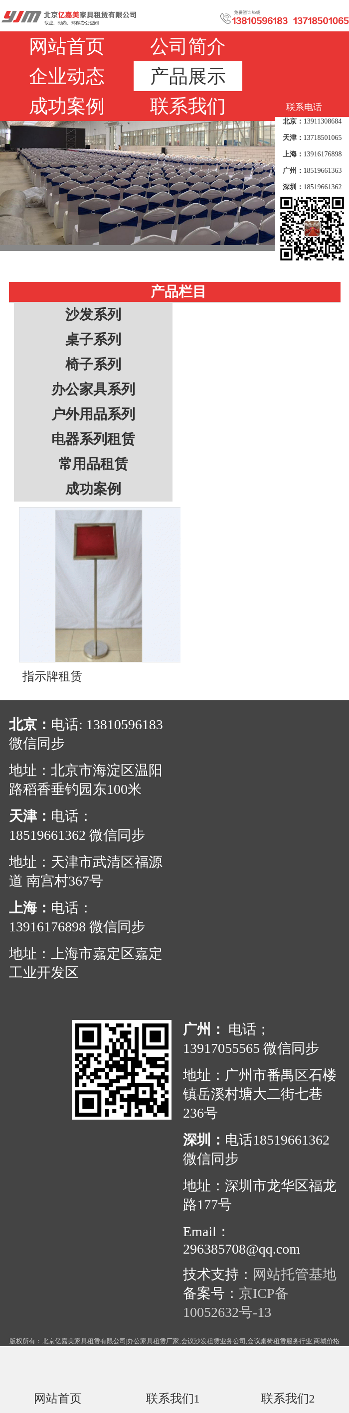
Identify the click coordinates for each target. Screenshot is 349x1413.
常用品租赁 (93, 464)
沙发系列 (93, 314)
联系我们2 (288, 1398)
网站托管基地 (295, 1274)
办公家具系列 (93, 389)
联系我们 (188, 106)
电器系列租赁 (93, 439)
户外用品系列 (93, 414)
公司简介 (188, 46)
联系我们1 (173, 1398)
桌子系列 (93, 339)
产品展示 (188, 76)
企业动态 (67, 76)
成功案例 (67, 106)
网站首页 (67, 46)
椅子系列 (93, 364)
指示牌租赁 (52, 676)
